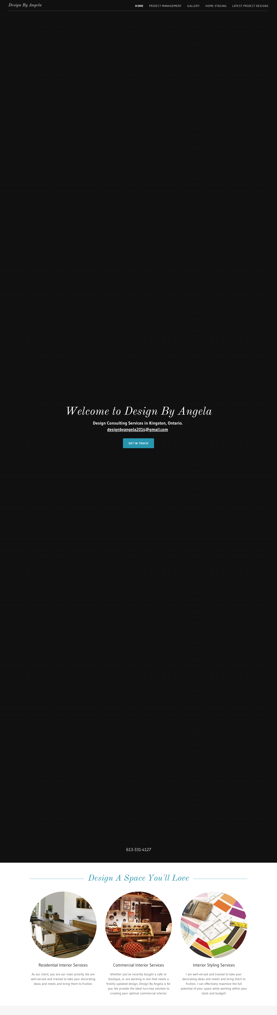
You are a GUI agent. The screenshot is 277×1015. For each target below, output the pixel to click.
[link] (25, 5)
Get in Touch (139, 443)
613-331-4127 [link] (138, 849)
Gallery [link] (193, 6)
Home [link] (139, 6)
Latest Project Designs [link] (250, 6)
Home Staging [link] (216, 6)
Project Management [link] (165, 6)
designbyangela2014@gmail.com (137, 429)
